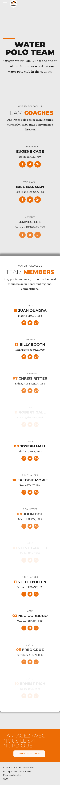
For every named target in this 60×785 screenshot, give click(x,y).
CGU (5, 779)
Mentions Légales (12, 775)
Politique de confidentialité (17, 771)
